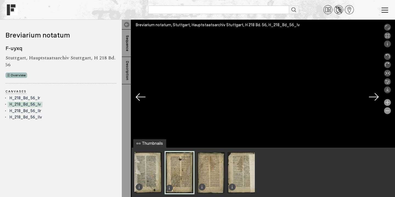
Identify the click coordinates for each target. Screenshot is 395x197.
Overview (18, 75)
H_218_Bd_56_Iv (25, 104)
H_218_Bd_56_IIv (25, 117)
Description (127, 70)
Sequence (127, 43)
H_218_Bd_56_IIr (25, 111)
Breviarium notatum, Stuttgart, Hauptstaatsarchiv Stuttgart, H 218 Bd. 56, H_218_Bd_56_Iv (218, 25)
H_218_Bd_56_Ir (24, 98)
